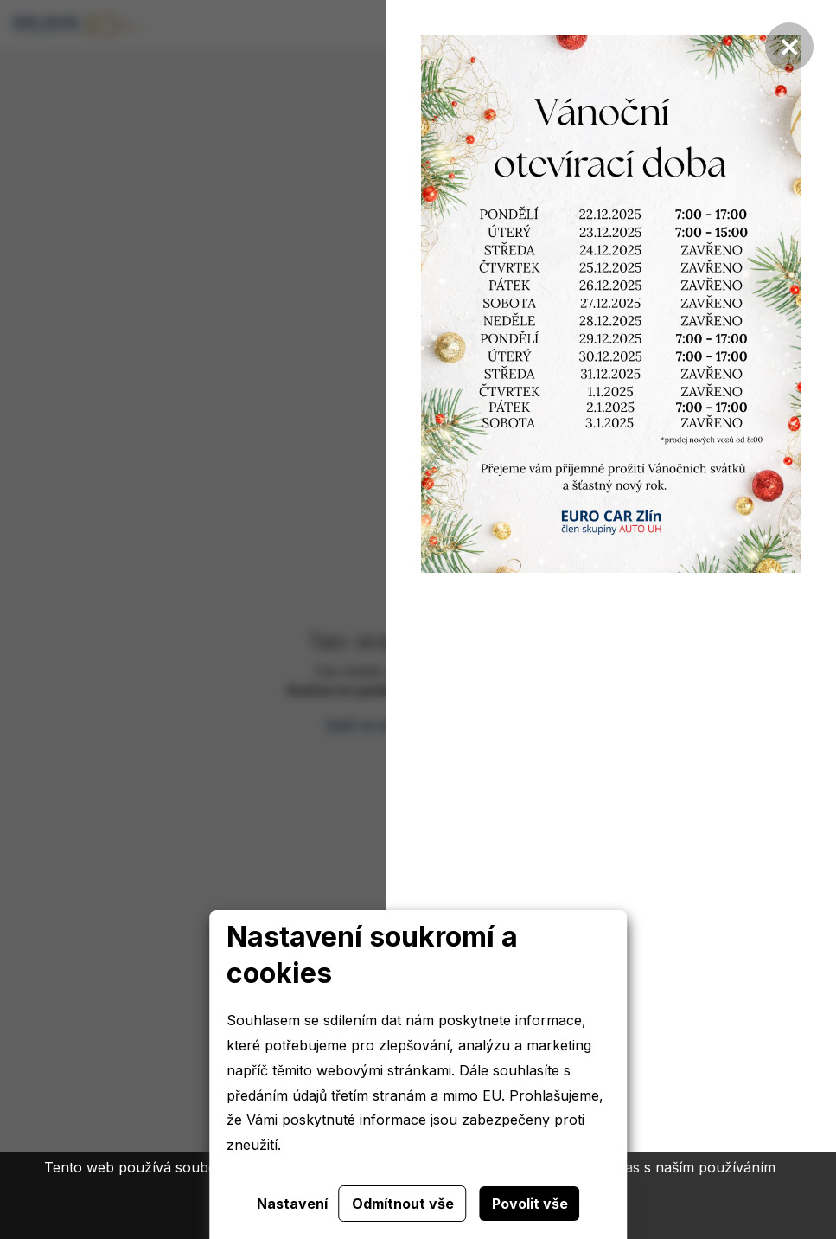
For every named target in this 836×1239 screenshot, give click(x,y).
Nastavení (292, 1203)
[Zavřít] (789, 46)
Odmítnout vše (403, 1203)
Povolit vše (530, 1203)
